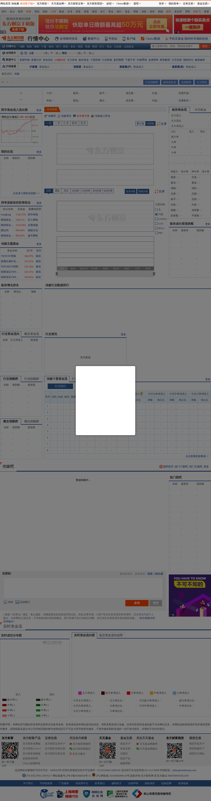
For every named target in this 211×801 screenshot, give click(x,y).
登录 (161, 3)
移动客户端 (26, 3)
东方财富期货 (94, 3)
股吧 (136, 3)
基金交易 (202, 3)
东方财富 (42, 3)
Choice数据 (122, 3)
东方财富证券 (75, 3)
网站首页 (5, 3)
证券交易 (188, 3)
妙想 (109, 3)
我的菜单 (174, 3)
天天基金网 (57, 3)
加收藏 (15, 3)
